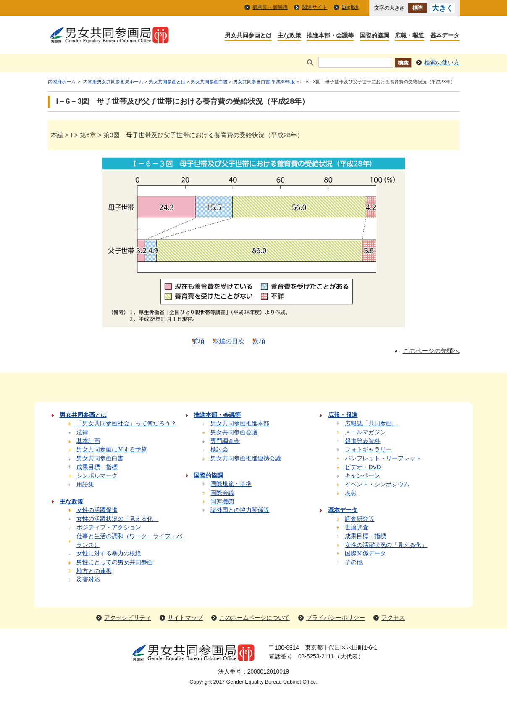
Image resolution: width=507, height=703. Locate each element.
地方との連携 (94, 571)
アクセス (393, 618)
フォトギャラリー (368, 449)
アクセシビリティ (127, 618)
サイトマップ (185, 618)
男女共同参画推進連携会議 (245, 458)
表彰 (351, 493)
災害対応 (88, 579)
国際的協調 (374, 36)
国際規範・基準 (231, 484)
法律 (82, 432)
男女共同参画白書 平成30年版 (264, 81)
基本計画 (88, 441)
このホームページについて (254, 618)
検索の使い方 (442, 62)
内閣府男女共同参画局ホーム (113, 81)
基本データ (445, 36)
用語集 (85, 484)
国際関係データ (365, 553)
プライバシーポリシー (335, 618)
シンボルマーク (97, 475)
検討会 (219, 449)
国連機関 (222, 502)
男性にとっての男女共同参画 (114, 562)
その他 (354, 562)
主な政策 (289, 36)
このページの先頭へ (431, 351)
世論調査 (356, 527)
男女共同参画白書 (209, 81)
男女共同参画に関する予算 (111, 449)
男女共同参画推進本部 (239, 423)
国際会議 (222, 493)
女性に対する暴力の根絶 (108, 553)
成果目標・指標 (97, 467)
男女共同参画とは (248, 36)
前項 (198, 341)
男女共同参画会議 (233, 432)
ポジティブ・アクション (108, 527)
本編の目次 (228, 341)
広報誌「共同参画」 (371, 423)
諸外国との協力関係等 (239, 510)
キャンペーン (362, 475)
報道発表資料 (362, 441)
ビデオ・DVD (363, 467)
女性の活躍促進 (97, 510)
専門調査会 (225, 441)
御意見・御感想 (270, 7)
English (350, 7)
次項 (259, 341)
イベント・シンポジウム (377, 484)
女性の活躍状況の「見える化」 (117, 519)
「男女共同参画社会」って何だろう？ (126, 423)
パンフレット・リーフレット (383, 458)
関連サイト (314, 7)
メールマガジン (365, 432)
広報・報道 (409, 36)
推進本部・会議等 (330, 36)
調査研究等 (359, 519)
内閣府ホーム (62, 81)
